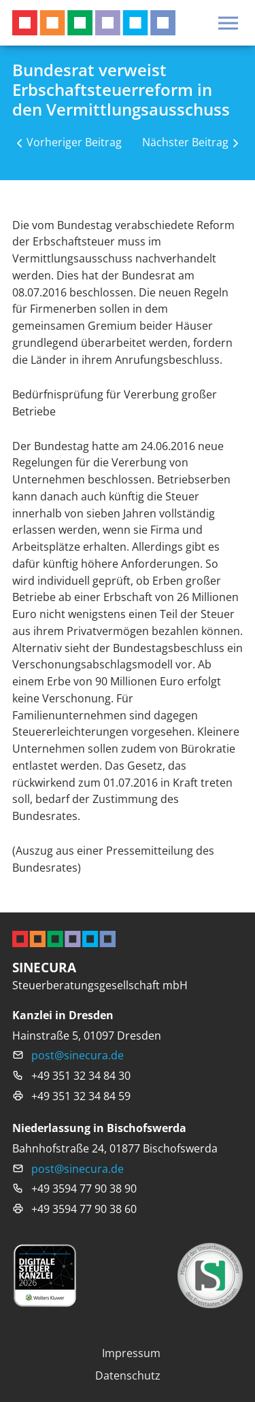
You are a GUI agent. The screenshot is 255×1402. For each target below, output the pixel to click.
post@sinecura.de (77, 1055)
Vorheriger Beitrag (74, 142)
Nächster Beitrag (185, 142)
